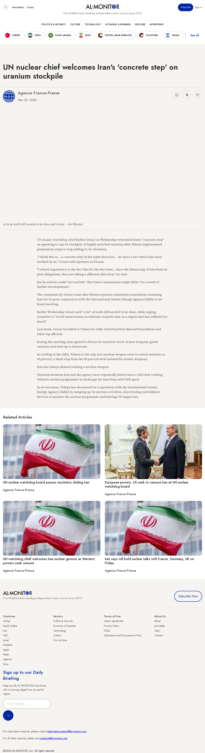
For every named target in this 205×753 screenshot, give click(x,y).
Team (157, 631)
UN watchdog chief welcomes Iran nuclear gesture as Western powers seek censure (49, 561)
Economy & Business (118, 24)
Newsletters (18, 7)
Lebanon (7, 659)
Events (30, 7)
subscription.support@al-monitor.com (66, 731)
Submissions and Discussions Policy (123, 635)
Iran (5, 631)
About (157, 621)
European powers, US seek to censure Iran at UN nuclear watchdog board (146, 484)
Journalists (159, 626)
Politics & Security (54, 24)
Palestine (7, 645)
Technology (93, 24)
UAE (5, 635)
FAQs (107, 631)
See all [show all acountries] (194, 35)
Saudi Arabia (10, 626)
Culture (75, 24)
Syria (5, 664)
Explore (140, 24)
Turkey (6, 621)
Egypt (6, 650)
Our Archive (60, 640)
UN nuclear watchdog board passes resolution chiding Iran (46, 482)
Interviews (156, 24)
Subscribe (185, 7)
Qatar (6, 654)
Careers (158, 635)
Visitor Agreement (113, 621)
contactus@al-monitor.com (53, 738)
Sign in (198, 7)
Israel (6, 640)
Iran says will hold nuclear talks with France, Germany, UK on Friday (149, 561)
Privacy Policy (111, 626)
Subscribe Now (188, 596)
